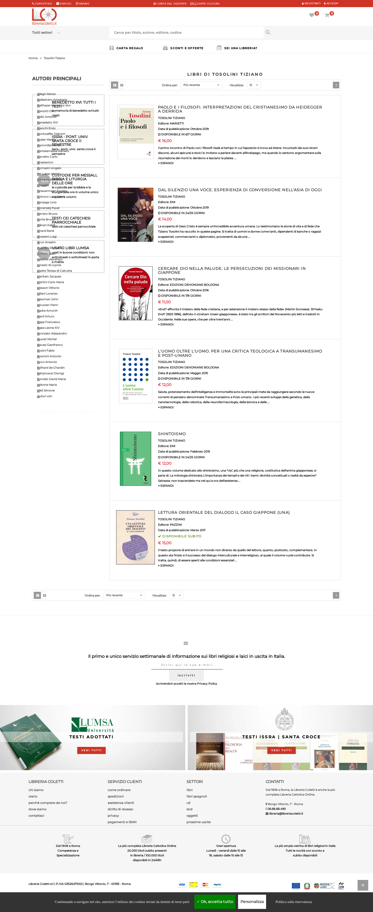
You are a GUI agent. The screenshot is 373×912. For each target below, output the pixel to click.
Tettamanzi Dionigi (50, 373)
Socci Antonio (47, 362)
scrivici (66, 3)
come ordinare (119, 804)
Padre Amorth (47, 310)
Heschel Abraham (50, 259)
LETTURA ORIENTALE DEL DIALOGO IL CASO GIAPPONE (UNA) (224, 512)
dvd (189, 823)
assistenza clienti (121, 816)
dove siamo (37, 823)
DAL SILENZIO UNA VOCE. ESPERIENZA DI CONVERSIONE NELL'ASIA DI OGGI (240, 190)
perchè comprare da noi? (48, 816)
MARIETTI (177, 123)
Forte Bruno (46, 219)
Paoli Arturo (45, 316)
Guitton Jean (46, 253)
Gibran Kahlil (46, 225)
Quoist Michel (47, 339)
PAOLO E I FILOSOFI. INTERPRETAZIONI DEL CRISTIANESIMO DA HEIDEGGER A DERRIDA (240, 109)
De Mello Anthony (50, 179)
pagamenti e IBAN (122, 836)
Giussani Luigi (47, 236)
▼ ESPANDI (166, 163)
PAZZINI (176, 524)
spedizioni (116, 810)
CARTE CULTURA (205, 3)
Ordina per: (170, 85)
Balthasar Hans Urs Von (54, 105)
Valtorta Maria (47, 385)
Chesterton (45, 162)
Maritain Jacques (49, 276)
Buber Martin (46, 139)
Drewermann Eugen (51, 191)
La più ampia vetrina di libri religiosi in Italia (305, 859)
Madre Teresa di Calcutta (54, 270)
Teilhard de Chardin (51, 367)
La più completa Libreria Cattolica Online (147, 859)
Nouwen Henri (47, 305)
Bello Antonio (47, 117)
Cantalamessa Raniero (53, 151)
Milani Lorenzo (47, 293)
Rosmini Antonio (49, 356)
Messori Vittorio (48, 288)
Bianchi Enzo (46, 128)
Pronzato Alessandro (52, 333)
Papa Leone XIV (48, 327)
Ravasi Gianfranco (50, 345)
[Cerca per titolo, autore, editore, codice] (302, 32)
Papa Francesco (48, 322)
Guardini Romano (49, 248)
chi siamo (36, 804)
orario (84, 3)
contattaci (36, 829)
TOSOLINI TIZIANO (171, 118)
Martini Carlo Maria (50, 282)
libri (189, 804)
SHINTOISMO (172, 434)
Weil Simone (46, 390)
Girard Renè (45, 231)
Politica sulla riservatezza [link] (294, 902)
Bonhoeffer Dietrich (51, 134)
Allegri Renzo (46, 94)
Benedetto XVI (47, 122)
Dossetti (43, 185)
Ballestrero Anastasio (52, 99)
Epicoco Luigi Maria (51, 196)
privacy (113, 829)
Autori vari (44, 396)
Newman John (47, 299)
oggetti (192, 829)
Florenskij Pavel (48, 208)
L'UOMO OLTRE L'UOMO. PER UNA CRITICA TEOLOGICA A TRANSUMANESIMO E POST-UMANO (240, 353)
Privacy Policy (207, 697)
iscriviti (186, 689)
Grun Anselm (46, 242)
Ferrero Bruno (47, 213)
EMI (172, 202)
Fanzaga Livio (47, 202)
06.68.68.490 (277, 822)
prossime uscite (198, 836)
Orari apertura (226, 859)
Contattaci (43, 3)
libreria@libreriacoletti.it (286, 827)
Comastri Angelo (49, 168)
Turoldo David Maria (51, 379)
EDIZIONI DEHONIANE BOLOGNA (194, 284)
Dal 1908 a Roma (68, 859)
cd (188, 816)
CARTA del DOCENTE (169, 3)
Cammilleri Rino (48, 145)
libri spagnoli (196, 810)
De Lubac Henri (48, 174)
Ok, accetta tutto (215, 901)
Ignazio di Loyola (49, 265)
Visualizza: (237, 85)
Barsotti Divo (46, 111)
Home (33, 58)
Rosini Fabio (46, 350)
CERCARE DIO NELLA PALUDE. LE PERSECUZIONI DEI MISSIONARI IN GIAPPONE (232, 270)
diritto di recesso (120, 823)
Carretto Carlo (47, 156)
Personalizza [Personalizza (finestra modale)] (252, 901)
